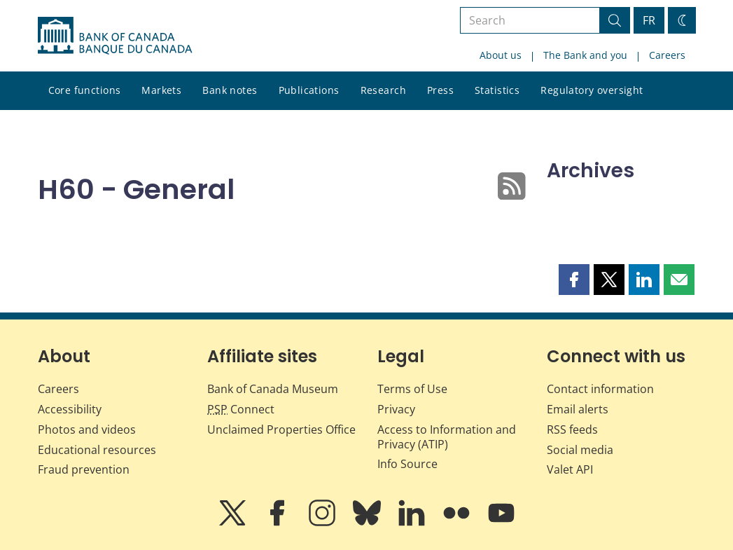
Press (440, 90)
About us (501, 55)
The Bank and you (585, 55)
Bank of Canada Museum (272, 389)
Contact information (600, 389)
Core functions (84, 90)
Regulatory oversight (591, 90)
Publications (309, 90)
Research (383, 90)
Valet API (570, 469)
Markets (161, 90)
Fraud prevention (84, 469)
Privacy (396, 409)
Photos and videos (87, 429)
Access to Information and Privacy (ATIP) (446, 437)
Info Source (407, 464)
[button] (574, 279)
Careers (667, 55)
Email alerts (577, 409)
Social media (580, 450)
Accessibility (70, 409)
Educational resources (97, 450)
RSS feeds (572, 429)
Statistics (497, 90)
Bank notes (229, 90)
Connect (240, 409)
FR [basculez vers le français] (649, 20)
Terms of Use (412, 389)
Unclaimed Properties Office (281, 429)
